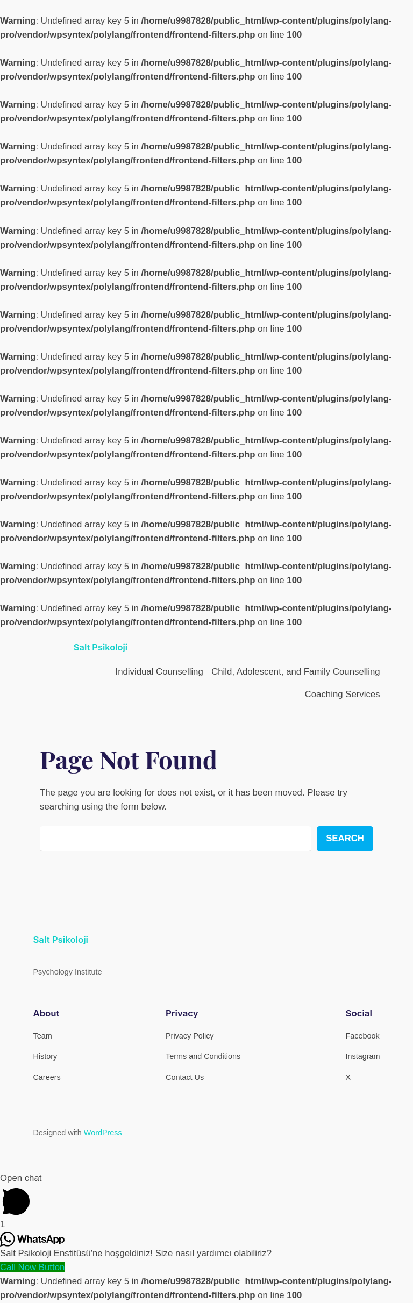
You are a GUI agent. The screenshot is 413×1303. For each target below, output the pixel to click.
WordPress (103, 1132)
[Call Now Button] (32, 1267)
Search (345, 838)
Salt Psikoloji (100, 647)
